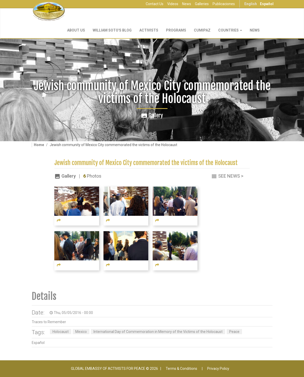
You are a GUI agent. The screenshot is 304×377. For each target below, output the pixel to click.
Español (267, 4)
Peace (234, 332)
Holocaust (61, 332)
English (250, 4)
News (186, 4)
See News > (230, 176)
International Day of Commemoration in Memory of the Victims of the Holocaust (158, 332)
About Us (76, 30)
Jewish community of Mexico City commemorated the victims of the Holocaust (146, 163)
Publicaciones (224, 4)
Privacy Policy (218, 368)
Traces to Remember (49, 322)
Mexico (81, 332)
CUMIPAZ (202, 30)
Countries (230, 30)
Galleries (202, 4)
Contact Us (154, 4)
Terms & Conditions (181, 368)
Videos (172, 4)
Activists (148, 30)
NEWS (255, 30)
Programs (176, 30)
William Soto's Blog (112, 30)
